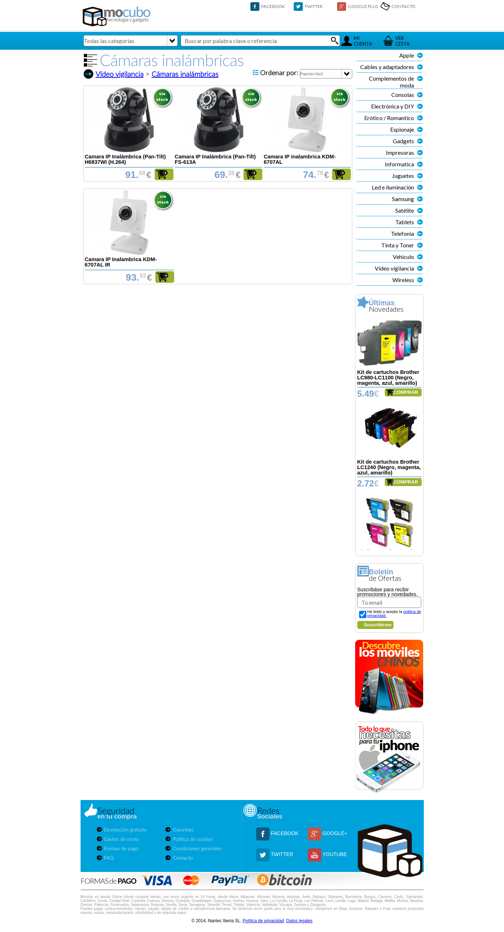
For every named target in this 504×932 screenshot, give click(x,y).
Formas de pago (121, 848)
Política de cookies (193, 839)
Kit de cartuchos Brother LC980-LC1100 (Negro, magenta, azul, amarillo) (388, 377)
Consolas (402, 94)
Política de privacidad (263, 920)
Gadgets (403, 140)
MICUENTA (363, 41)
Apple (406, 55)
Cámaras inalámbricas (185, 73)
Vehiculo (403, 256)
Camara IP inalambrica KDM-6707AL (300, 159)
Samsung (403, 198)
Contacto (183, 858)
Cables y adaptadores (387, 66)
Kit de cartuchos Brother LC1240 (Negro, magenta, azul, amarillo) (389, 467)
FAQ (109, 858)
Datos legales (299, 920)
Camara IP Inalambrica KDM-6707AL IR (121, 262)
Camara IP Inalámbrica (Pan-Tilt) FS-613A (215, 159)
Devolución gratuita (125, 829)
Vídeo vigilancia (120, 73)
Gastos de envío (121, 839)
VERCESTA (402, 41)
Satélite (404, 210)
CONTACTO (403, 6)
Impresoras (400, 152)
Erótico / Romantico (389, 117)
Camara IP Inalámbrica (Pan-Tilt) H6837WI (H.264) (125, 159)
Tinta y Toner (397, 245)
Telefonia (402, 233)
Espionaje (402, 129)
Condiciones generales (197, 848)
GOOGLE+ (334, 833)
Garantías (183, 829)
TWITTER (314, 6)
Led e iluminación (393, 187)
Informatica (399, 164)
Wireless (403, 279)
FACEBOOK (273, 6)
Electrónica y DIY (392, 106)
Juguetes (403, 175)
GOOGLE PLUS (363, 6)
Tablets (404, 221)
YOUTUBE (334, 854)
